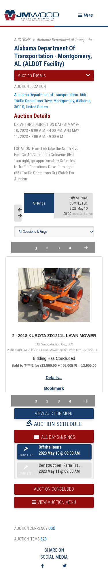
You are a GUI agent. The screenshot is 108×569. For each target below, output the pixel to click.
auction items (27, 539)
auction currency (31, 528)
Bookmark (54, 388)
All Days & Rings (54, 436)
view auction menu (54, 502)
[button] (85, 15)
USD (51, 528)
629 (44, 539)
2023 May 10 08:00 (78, 206)
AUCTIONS (22, 39)
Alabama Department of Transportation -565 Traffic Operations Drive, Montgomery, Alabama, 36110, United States (52, 100)
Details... (54, 377)
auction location (30, 86)
